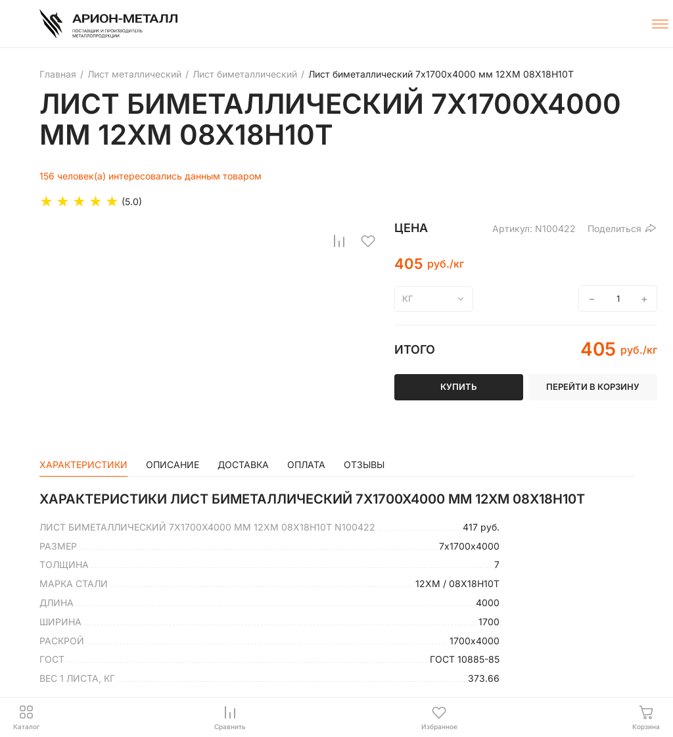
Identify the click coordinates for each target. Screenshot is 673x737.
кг (407, 298)
